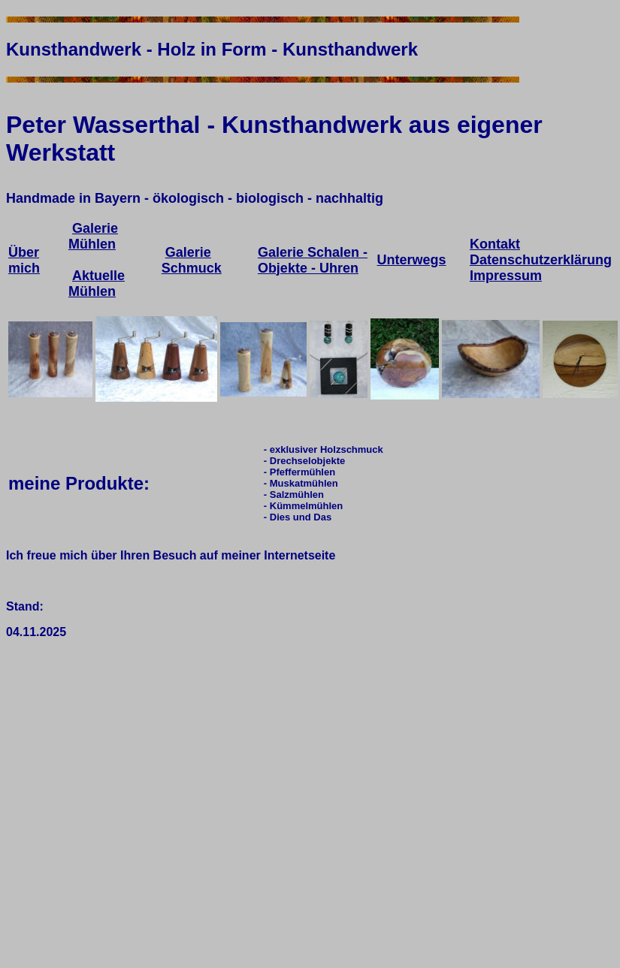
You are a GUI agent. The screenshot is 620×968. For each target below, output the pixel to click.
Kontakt (495, 244)
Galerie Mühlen (93, 236)
